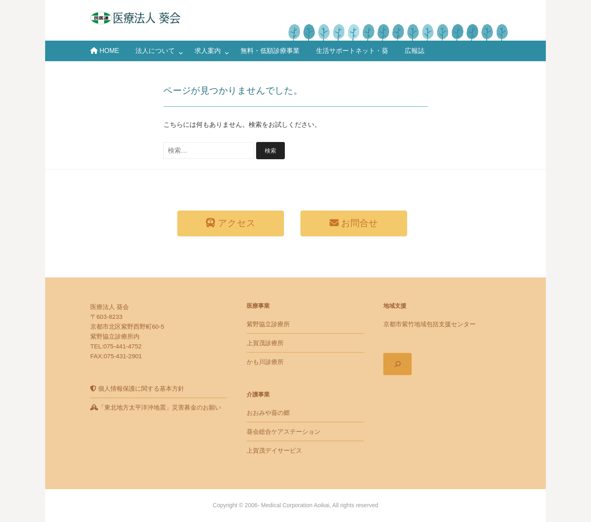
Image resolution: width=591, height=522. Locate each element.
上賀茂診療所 (265, 342)
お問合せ (354, 223)
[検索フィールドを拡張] (397, 364)
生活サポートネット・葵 (352, 50)
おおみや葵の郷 (268, 412)
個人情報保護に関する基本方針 (137, 388)
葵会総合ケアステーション (284, 431)
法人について (155, 50)
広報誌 (414, 50)
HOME (104, 50)
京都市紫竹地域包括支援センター (429, 324)
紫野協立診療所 (268, 324)
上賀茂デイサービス (274, 450)
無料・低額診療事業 (270, 50)
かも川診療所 (265, 361)
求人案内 (208, 50)
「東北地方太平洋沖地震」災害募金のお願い (155, 407)
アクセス (230, 223)
